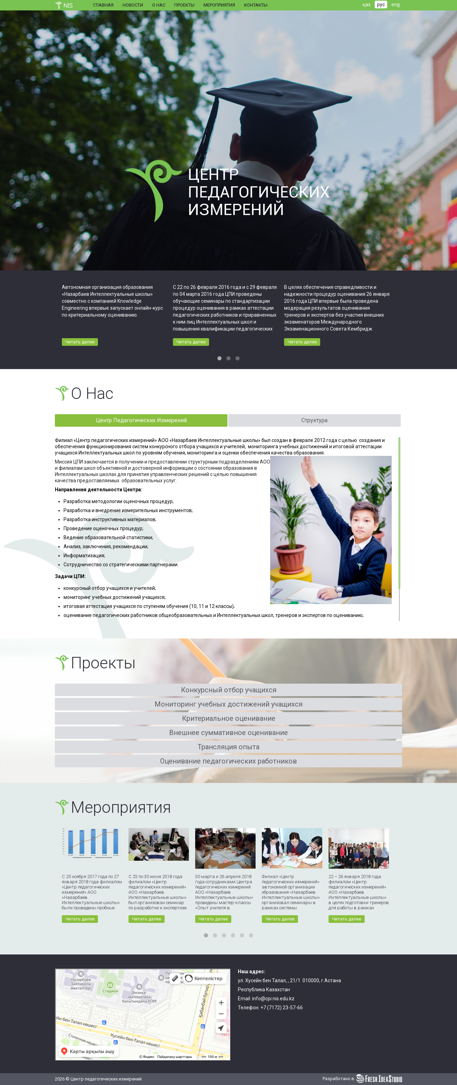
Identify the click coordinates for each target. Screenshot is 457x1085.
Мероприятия (219, 5)
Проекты (184, 5)
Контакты (255, 5)
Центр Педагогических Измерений (141, 420)
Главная (103, 5)
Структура (314, 420)
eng (395, 4)
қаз (367, 4)
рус (381, 4)
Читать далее (79, 341)
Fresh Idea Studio (379, 1078)
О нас (158, 5)
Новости (133, 5)
